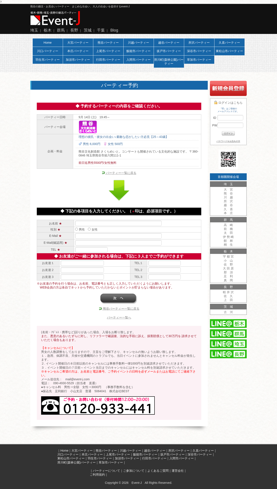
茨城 (88, 30)
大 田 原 (228, 268)
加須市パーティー (78, 59)
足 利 (228, 276)
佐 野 (228, 264)
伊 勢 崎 (228, 237)
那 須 (228, 272)
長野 (74, 30)
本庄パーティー (78, 51)
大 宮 (228, 189)
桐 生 (228, 244)
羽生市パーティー (47, 59)
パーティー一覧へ (119, 317)
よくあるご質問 (158, 470)
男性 (80, 229)
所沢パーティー (199, 42)
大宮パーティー (78, 42)
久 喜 (228, 209)
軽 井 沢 (228, 292)
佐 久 (228, 296)
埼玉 (34, 30)
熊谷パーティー (108, 42)
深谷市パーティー (199, 51)
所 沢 (228, 201)
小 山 (228, 260)
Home (47, 42)
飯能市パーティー (138, 51)
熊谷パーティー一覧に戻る (119, 308)
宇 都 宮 (228, 256)
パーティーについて (106, 470)
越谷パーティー (168, 42)
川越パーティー (138, 42)
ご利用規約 (97, 474)
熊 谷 (228, 193)
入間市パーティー (138, 59)
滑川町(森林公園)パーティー (168, 61)
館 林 (228, 240)
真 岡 (228, 280)
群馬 (61, 30)
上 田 (228, 300)
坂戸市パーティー (169, 51)
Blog (114, 30)
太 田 (228, 232)
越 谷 (228, 205)
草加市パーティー (199, 59)
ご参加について (133, 470)
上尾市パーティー (108, 51)
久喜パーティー (229, 42)
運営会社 (178, 470)
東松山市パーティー (229, 51)
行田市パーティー (108, 59)
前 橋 (228, 229)
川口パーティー (47, 51)
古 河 (228, 312)
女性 (93, 229)
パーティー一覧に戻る (119, 173)
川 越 (228, 197)
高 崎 (228, 225)
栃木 (48, 30)
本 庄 (228, 213)
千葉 (101, 30)
